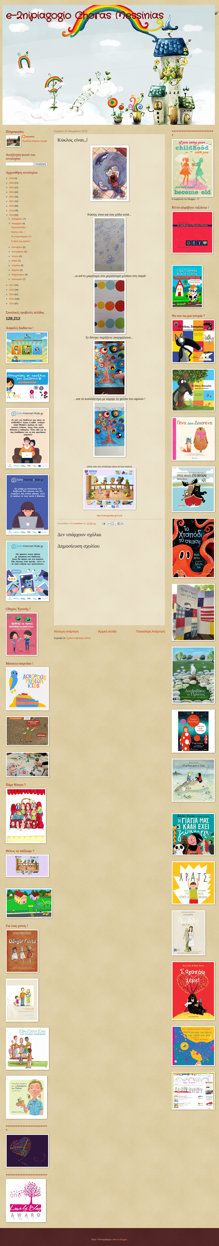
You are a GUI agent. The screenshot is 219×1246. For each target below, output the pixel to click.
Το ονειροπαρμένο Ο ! (21, 236)
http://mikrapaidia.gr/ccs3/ (109, 515)
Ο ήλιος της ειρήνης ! (21, 241)
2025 (11, 183)
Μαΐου (15, 261)
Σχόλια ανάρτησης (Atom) (79, 638)
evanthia (30, 136)
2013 (11, 299)
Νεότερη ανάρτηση (66, 631)
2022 (11, 196)
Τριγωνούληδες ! (19, 227)
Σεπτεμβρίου (18, 251)
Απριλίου (16, 265)
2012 (11, 303)
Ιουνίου (15, 256)
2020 (11, 206)
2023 (11, 192)
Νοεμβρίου (17, 223)
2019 (11, 210)
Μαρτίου (16, 270)
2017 (11, 285)
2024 (11, 187)
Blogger (123, 1239)
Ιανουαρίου (17, 279)
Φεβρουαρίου (18, 274)
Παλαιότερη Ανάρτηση (150, 631)
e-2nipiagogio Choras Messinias (84, 16)
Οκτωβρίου (17, 247)
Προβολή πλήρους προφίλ (34, 141)
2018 (11, 215)
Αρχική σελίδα (107, 631)
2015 (11, 289)
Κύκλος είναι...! (18, 232)
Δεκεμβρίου (17, 219)
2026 (11, 178)
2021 (11, 201)
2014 (11, 294)
